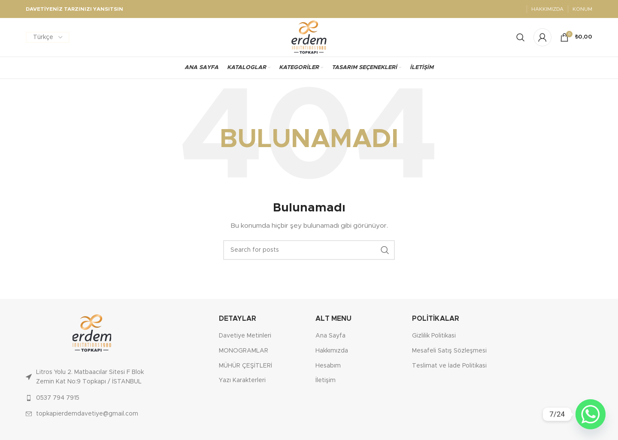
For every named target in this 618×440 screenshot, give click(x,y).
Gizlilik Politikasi (434, 336)
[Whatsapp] (591, 414)
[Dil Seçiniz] (48, 37)
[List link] (92, 377)
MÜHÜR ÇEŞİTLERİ (245, 366)
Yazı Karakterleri (242, 380)
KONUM (582, 9)
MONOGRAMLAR (243, 351)
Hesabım (328, 366)
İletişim (325, 380)
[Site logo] (309, 37)
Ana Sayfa (330, 336)
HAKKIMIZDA (547, 9)
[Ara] (309, 250)
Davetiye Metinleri (245, 336)
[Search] (520, 37)
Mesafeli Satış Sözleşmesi (449, 351)
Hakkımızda (331, 351)
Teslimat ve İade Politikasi (449, 366)
